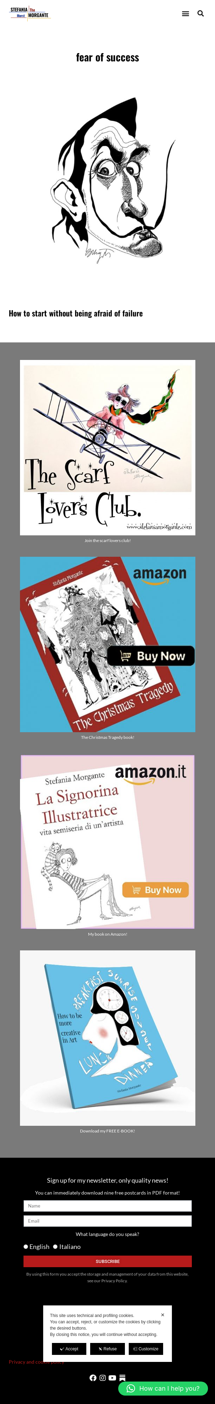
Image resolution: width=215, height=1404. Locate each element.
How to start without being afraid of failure (76, 313)
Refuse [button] (107, 1348)
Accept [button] (69, 1348)
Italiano (70, 1246)
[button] (185, 13)
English (39, 1246)
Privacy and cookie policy (36, 1362)
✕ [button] (163, 1315)
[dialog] (107, 1333)
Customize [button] (146, 1348)
